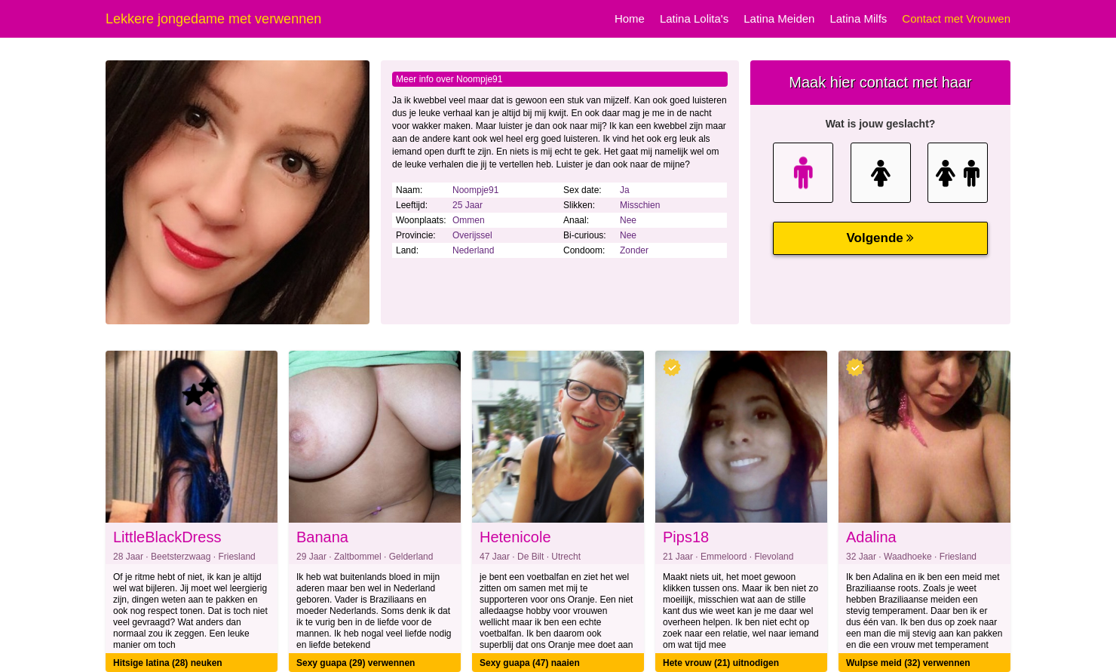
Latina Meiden (778, 18)
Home (630, 18)
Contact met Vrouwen (956, 18)
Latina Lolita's (694, 18)
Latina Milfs (858, 18)
